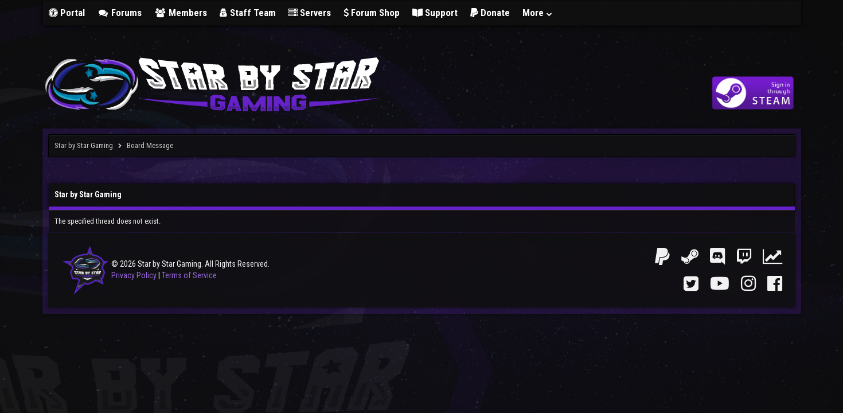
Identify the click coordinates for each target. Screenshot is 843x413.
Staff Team (248, 12)
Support (435, 12)
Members (180, 12)
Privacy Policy (134, 275)
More (537, 12)
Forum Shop (372, 12)
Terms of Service (189, 275)
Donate (490, 12)
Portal (67, 12)
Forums (119, 12)
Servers (309, 12)
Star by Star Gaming (83, 145)
